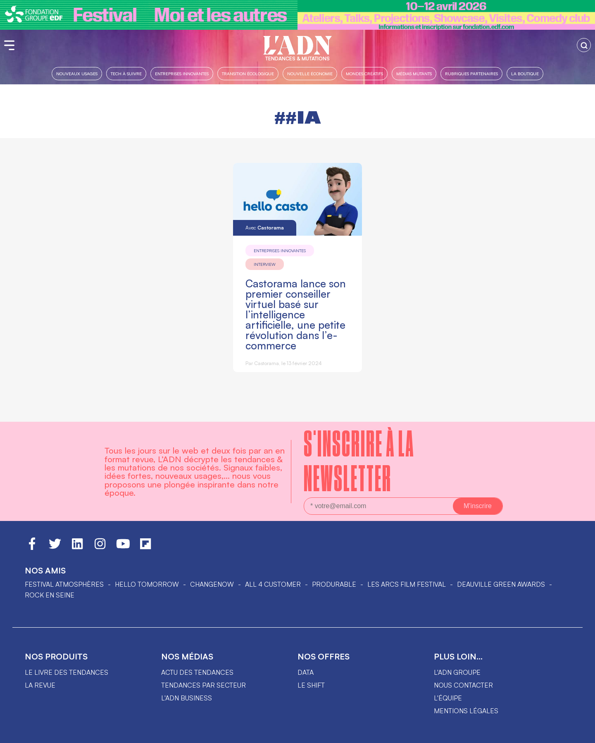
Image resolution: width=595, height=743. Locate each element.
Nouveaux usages (77, 73)
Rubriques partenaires (471, 73)
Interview (265, 264)
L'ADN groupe (457, 672)
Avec (264, 228)
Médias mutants (414, 73)
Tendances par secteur (203, 685)
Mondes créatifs (364, 73)
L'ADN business (186, 698)
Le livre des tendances (66, 672)
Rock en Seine (49, 595)
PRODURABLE (334, 584)
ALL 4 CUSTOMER (273, 584)
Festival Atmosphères (64, 584)
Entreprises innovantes (182, 73)
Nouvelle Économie (310, 73)
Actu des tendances (197, 672)
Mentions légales (466, 711)
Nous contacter (463, 685)
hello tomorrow (147, 584)
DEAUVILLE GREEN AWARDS (501, 584)
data (306, 672)
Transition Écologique (248, 73)
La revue (40, 685)
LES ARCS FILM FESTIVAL (406, 584)
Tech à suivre (126, 73)
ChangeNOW (212, 584)
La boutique (525, 73)
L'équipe (448, 698)
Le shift (311, 685)
